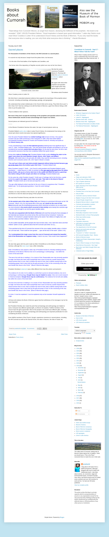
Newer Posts (12, 334)
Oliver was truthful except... (83, 217)
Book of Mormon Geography (84, 429)
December (81, 367)
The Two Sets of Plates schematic (85, 179)
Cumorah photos (80, 189)
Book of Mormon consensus (84, 427)
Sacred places (15, 49)
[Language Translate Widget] (84, 330)
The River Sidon (80, 219)
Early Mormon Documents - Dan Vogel (86, 245)
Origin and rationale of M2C (83, 177)
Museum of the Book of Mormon (85, 316)
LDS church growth (81, 320)
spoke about (23, 131)
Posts (78, 411)
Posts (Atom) (19, 337)
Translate (86, 333)
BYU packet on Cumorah (83, 183)
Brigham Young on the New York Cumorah (88, 198)
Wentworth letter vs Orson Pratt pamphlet (87, 215)
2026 (78, 348)
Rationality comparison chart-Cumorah (86, 213)
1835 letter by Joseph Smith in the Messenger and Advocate (85, 224)
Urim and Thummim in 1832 (83, 206)
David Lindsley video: (82, 285)
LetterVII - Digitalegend (82, 117)
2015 (78, 403)
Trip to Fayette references (83, 181)
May (79, 385)
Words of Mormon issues (83, 237)
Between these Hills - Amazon (84, 119)
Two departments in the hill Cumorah (86, 227)
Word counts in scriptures (83, 431)
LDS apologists (80, 433)
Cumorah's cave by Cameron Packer (86, 195)
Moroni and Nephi (81, 210)
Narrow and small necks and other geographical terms (85, 230)
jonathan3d (86, 464)
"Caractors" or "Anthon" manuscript (85, 233)
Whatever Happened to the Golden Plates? (88, 113)
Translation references (82, 221)
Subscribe (87, 269)
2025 (78, 351)
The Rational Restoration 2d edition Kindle (88, 124)
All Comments (80, 414)
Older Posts (64, 334)
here (82, 138)
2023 (78, 356)
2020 (78, 363)
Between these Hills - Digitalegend (85, 121)
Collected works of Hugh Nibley (84, 251)
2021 (78, 360)
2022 (78, 358)
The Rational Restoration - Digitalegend (87, 126)
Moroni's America (81, 425)
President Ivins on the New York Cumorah (87, 191)
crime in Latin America (82, 435)
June (79, 380)
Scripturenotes (80, 341)
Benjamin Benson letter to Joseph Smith (87, 202)
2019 (78, 365)
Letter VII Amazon (81, 115)
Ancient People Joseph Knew (84, 200)
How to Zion (79, 318)
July (79, 377)
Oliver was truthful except (83, 422)
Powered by (87, 275)
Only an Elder (80, 193)
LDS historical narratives (83, 322)
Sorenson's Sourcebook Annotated (85, 208)
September (81, 372)
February (80, 392)
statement (24, 269)
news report (25, 246)
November (81, 370)
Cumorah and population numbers (85, 204)
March (80, 390)
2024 (78, 353)
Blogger (62, 517)
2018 (78, 395)
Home (38, 334)
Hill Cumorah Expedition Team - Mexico (87, 235)
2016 (78, 400)
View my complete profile (81, 485)
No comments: (31, 328)
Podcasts (78, 283)
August (80, 375)
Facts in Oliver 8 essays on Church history (88, 243)
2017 (78, 398)
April (79, 387)
